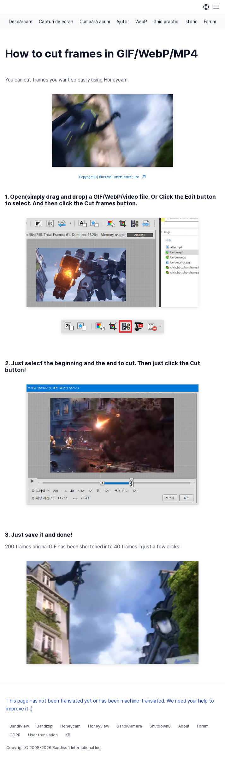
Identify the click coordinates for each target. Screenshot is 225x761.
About (183, 726)
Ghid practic (165, 21)
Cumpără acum (95, 21)
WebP (141, 21)
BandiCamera (129, 726)
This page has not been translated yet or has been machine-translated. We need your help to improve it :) (110, 705)
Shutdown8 (160, 726)
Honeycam (70, 726)
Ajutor (122, 21)
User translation (43, 735)
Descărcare (21, 21)
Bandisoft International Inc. (76, 747)
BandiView (19, 726)
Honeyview (98, 726)
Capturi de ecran (56, 21)
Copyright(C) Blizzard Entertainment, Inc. (112, 177)
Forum (210, 21)
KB (67, 735)
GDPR (15, 735)
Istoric (191, 21)
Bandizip (45, 726)
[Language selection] (206, 7)
